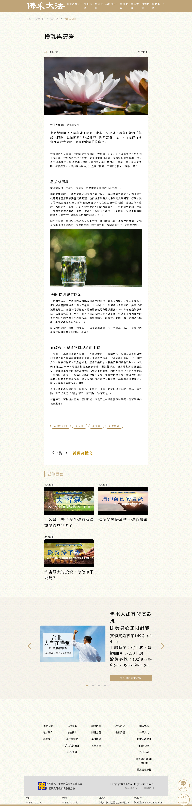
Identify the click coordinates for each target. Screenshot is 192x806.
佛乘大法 (48, 726)
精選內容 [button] (110, 4)
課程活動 (145, 6)
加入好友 (183, 785)
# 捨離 (96, 426)
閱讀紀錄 (183, 799)
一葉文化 (144, 732)
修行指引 (55, 19)
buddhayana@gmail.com (150, 800)
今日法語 (88, 6)
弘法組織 (72, 726)
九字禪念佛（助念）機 (144, 761)
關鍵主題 (99, 6)
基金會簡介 (72, 739)
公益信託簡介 (72, 745)
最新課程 (120, 732)
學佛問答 (124, 6)
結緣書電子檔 (144, 769)
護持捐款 (156, 6)
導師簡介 (48, 739)
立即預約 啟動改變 (130, 678)
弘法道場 (72, 752)
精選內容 (40, 19)
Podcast (144, 752)
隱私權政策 (131, 788)
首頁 (28, 19)
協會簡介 (72, 732)
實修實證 (135, 6)
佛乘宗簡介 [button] (73, 4)
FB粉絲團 (144, 745)
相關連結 (144, 726)
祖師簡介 (48, 732)
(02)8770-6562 (78, 800)
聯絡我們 (149, 788)
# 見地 (79, 426)
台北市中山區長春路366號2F (114, 800)
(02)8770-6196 (42, 800)
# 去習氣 (114, 426)
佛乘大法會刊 (144, 739)
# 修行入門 (60, 426)
